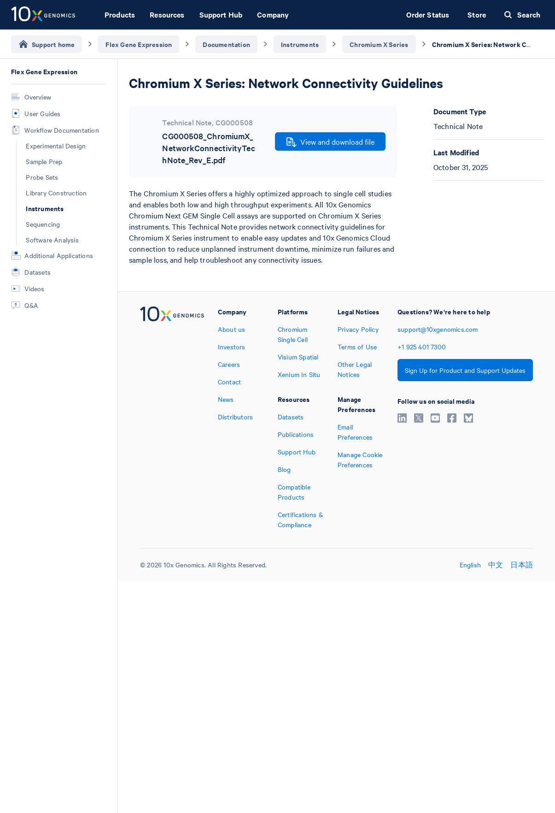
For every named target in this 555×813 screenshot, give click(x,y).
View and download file (330, 141)
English (470, 564)
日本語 (521, 564)
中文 (495, 564)
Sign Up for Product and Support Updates (465, 370)
